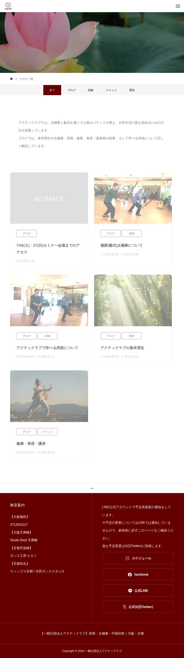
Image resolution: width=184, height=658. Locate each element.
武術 (91, 90)
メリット (111, 90)
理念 (132, 90)
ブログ (71, 90)
